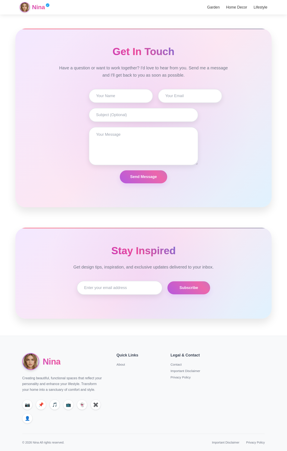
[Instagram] (27, 405)
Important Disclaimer (185, 371)
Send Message (143, 177)
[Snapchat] (82, 405)
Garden (213, 7)
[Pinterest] (41, 405)
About (121, 364)
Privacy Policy (180, 377)
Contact (176, 364)
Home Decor (236, 7)
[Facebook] (27, 418)
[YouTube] (68, 405)
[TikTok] (55, 405)
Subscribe (188, 288)
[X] (96, 405)
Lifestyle (260, 7)
